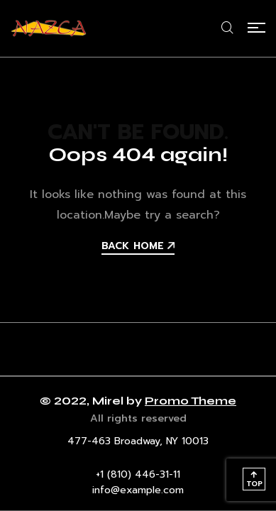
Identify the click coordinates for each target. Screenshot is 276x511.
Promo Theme (190, 400)
